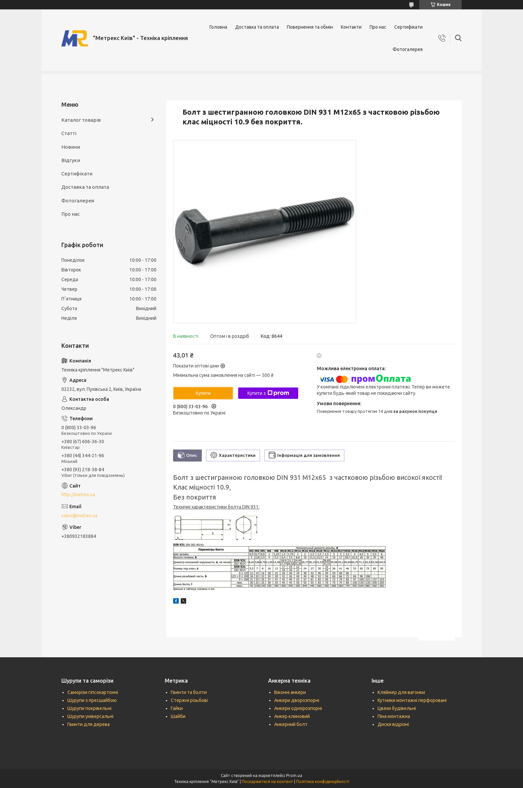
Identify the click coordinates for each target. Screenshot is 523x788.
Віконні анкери (290, 692)
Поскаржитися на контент (267, 781)
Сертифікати (408, 27)
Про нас (378, 27)
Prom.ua (294, 775)
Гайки (177, 708)
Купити (203, 393)
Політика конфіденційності (322, 781)
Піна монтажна (394, 716)
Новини (70, 147)
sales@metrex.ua (79, 515)
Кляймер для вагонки (401, 692)
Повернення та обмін (310, 27)
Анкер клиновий (292, 716)
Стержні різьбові (189, 700)
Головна (218, 27)
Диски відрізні (393, 724)
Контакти (351, 27)
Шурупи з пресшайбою (92, 700)
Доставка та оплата (257, 27)
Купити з (268, 393)
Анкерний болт (291, 724)
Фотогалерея (408, 49)
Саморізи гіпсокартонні (92, 692)
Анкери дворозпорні (296, 700)
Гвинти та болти (189, 692)
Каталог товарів (81, 120)
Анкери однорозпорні (298, 708)
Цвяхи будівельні (397, 708)
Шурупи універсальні (90, 716)
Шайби (178, 716)
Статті (68, 133)
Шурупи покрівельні (89, 708)
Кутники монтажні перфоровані (412, 700)
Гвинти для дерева (88, 724)
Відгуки (70, 160)
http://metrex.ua (78, 494)
